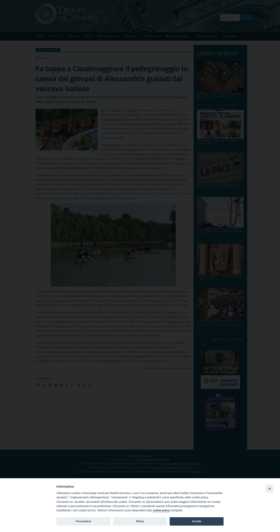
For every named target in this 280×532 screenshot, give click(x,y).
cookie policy (161, 510)
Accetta (196, 521)
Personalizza (83, 521)
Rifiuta (140, 521)
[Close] (270, 488)
